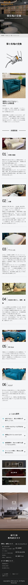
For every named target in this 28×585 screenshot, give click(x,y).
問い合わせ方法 (20, 552)
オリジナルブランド (21, 544)
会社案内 (19, 548)
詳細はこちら (14, 520)
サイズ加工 (4, 550)
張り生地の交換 (5, 546)
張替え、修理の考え (7, 557)
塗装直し (4, 555)
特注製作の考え (5, 568)
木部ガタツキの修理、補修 (8, 548)
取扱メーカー (15, 574)
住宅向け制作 (5, 565)
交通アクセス (20, 556)
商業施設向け (5, 563)
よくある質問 (5, 574)
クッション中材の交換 (7, 553)
